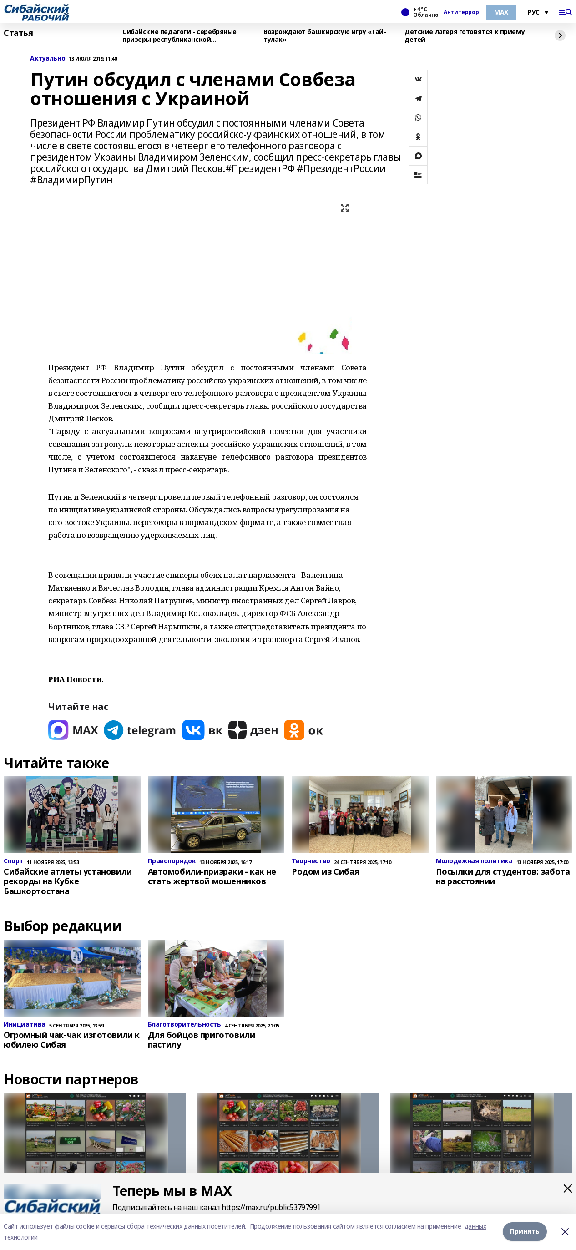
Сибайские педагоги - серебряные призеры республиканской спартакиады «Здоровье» (179, 35)
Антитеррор (461, 12)
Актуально (47, 58)
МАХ (501, 12)
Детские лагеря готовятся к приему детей (464, 35)
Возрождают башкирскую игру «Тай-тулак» (324, 35)
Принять (525, 1231)
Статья (18, 33)
